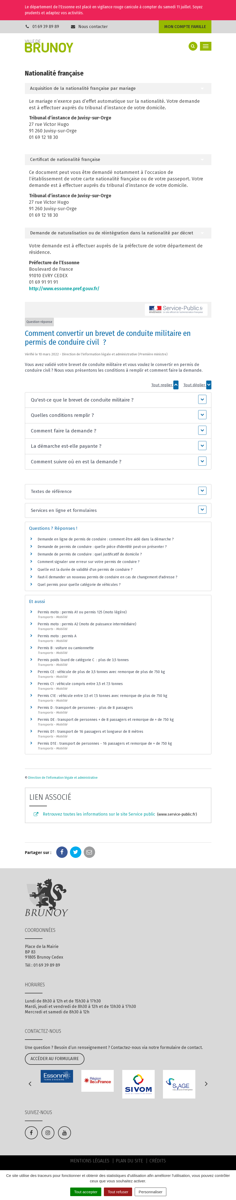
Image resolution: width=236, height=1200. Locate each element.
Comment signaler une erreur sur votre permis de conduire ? (89, 562)
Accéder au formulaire (55, 1058)
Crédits (157, 1161)
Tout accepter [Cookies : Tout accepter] (85, 1192)
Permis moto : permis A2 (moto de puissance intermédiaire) (87, 624)
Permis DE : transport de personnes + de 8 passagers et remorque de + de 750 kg (106, 719)
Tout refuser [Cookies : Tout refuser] (118, 1192)
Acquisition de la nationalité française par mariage (83, 88)
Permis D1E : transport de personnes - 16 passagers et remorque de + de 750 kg (105, 743)
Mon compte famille (185, 26)
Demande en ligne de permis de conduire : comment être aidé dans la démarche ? (106, 539)
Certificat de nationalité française (65, 159)
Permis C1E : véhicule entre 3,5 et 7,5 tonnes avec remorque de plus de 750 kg (102, 696)
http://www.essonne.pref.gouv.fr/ (64, 288)
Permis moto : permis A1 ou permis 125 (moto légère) (82, 612)
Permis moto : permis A (57, 636)
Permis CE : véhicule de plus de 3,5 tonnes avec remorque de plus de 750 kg (101, 672)
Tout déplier (197, 385)
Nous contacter (89, 26)
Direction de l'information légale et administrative (63, 777)
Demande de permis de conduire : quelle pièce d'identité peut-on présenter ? (102, 547)
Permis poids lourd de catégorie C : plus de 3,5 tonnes (83, 660)
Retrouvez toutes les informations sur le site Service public (115, 814)
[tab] (118, 88)
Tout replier (164, 385)
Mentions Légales (89, 1161)
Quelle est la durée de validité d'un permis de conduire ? (85, 569)
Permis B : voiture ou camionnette (66, 648)
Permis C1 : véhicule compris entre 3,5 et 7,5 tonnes (80, 684)
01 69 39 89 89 (45, 26)
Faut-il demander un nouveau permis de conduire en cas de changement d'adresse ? (107, 577)
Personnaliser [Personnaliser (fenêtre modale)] (150, 1192)
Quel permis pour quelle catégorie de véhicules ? (79, 584)
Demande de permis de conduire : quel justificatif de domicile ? (90, 554)
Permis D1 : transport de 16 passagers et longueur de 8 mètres (90, 731)
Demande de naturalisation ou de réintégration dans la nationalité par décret (111, 233)
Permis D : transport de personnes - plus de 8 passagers (85, 708)
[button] (118, 400)
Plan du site (129, 1161)
